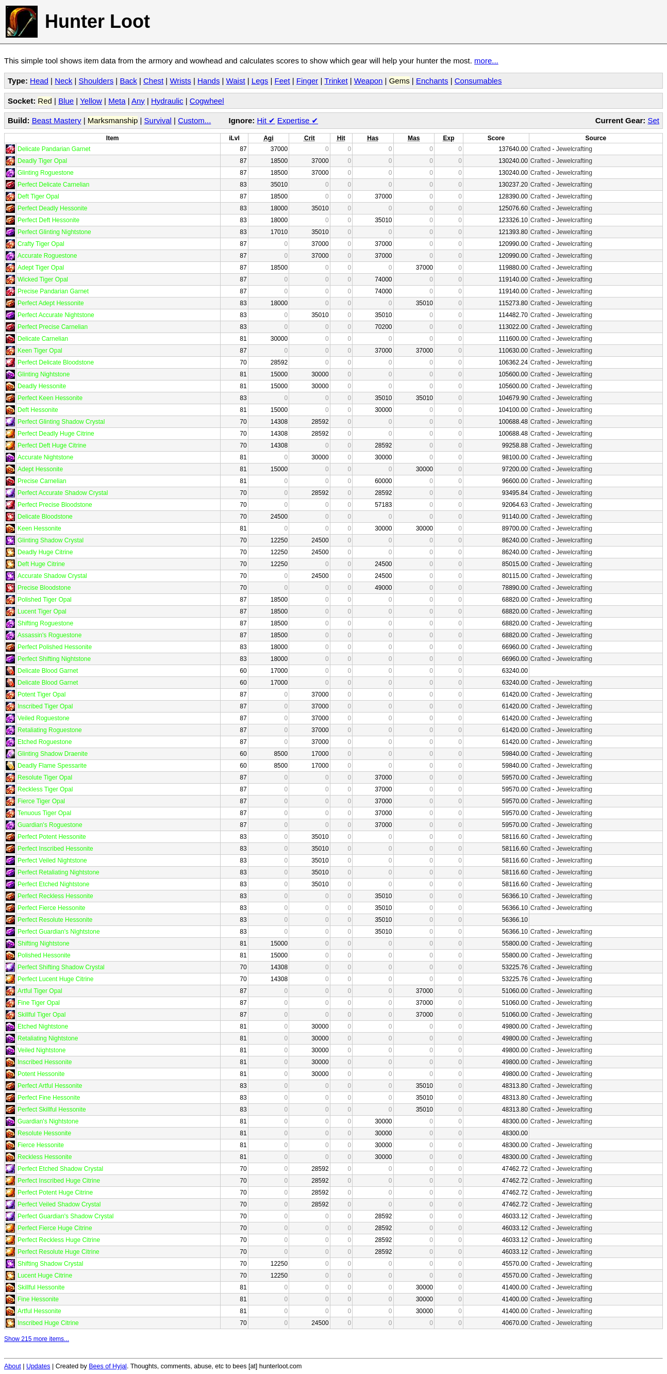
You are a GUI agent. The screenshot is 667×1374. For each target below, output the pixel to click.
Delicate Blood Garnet (48, 670)
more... (486, 60)
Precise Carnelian (42, 481)
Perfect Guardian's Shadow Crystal (65, 1216)
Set (653, 120)
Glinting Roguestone (46, 172)
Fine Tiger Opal (39, 1002)
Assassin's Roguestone (49, 635)
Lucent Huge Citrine (45, 1275)
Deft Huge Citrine (41, 564)
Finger (307, 80)
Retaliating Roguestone (50, 730)
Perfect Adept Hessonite (51, 303)
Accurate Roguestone (47, 255)
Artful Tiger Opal (40, 991)
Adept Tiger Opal (41, 267)
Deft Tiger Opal (38, 196)
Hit (266, 120)
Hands (208, 80)
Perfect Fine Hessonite (49, 1097)
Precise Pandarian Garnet (53, 291)
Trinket (335, 80)
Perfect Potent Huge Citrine (55, 1192)
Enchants (432, 80)
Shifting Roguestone (45, 623)
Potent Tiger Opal (41, 694)
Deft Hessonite (38, 409)
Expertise (297, 120)
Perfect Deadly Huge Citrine (56, 433)
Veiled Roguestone (44, 718)
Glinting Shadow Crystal (51, 540)
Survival (158, 120)
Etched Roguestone (45, 742)
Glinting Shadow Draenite (53, 753)
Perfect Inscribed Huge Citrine (59, 1180)
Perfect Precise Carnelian (53, 326)
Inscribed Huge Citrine (48, 1323)
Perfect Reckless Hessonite (55, 896)
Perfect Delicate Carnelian (53, 184)
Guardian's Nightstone (48, 1121)
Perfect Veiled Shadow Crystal (59, 1204)
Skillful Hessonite (41, 1287)
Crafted (540, 149)
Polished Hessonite (44, 955)
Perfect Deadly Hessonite (52, 208)
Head (39, 80)
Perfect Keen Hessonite (50, 398)
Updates (38, 1366)
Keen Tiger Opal (40, 350)
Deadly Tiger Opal (42, 160)
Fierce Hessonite (41, 1145)
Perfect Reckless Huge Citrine (59, 1240)
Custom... (194, 120)
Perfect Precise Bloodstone (55, 504)
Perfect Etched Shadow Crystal (60, 1168)
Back (128, 80)
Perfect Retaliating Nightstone (58, 872)
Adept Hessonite (40, 469)
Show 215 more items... (36, 1339)
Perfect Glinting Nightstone (54, 232)
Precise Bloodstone (44, 587)
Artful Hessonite (39, 1311)
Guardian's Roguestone (50, 825)
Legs (260, 80)
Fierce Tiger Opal (41, 801)
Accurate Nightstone (45, 457)
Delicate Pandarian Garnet (54, 149)
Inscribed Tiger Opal (45, 706)
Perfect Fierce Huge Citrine (55, 1228)
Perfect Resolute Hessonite (55, 919)
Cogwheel (207, 100)
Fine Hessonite (38, 1299)
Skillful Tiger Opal (41, 1014)
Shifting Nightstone (44, 943)
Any (138, 100)
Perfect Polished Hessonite (55, 647)
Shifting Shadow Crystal (50, 1263)
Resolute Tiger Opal (45, 777)
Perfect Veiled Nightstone (52, 860)
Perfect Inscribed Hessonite (55, 848)
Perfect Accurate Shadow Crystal (63, 492)
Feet (282, 80)
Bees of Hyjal (108, 1366)
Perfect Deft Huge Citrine (52, 445)
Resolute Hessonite (44, 1133)
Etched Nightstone (43, 1026)
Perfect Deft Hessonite (48, 220)
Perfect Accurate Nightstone (56, 315)
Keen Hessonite (39, 528)
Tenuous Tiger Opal (44, 813)
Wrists (180, 80)
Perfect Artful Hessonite (50, 1085)
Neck (63, 80)
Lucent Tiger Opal (42, 611)
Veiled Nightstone (41, 1050)
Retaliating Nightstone (48, 1038)
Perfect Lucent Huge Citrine (55, 979)
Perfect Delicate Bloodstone (56, 362)
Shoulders (96, 80)
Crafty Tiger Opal (41, 243)
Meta (116, 100)
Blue (66, 100)
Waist (235, 80)
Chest (153, 80)
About (12, 1366)
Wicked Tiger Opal (43, 279)
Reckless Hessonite (45, 1157)
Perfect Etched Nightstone (53, 884)
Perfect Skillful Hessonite (52, 1109)
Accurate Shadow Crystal (52, 576)
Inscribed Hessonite (45, 1062)
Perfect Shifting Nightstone (54, 659)
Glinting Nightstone (44, 374)
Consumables (478, 80)
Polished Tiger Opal (45, 599)
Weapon (368, 80)
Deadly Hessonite (42, 386)
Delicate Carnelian (43, 338)
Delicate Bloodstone (45, 516)
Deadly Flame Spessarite (52, 765)
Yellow (91, 100)
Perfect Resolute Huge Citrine (58, 1251)
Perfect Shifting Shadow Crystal (61, 967)
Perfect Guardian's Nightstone (59, 931)
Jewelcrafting (574, 149)
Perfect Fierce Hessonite (51, 908)
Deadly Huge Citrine (45, 552)
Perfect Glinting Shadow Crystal (61, 421)
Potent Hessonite (41, 1074)
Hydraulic (167, 100)
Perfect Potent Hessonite (52, 836)
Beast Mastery (56, 120)
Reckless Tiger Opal (45, 789)
